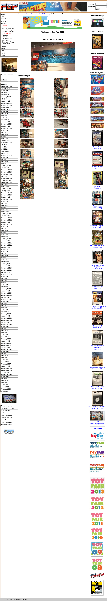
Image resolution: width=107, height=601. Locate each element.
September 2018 (6, 143)
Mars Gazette (5, 410)
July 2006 (4, 378)
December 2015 (6, 178)
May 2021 (4, 116)
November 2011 (6, 245)
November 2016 (6, 172)
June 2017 (4, 161)
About (3, 53)
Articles (3, 46)
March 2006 (5, 387)
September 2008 (6, 324)
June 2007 (4, 355)
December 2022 (6, 103)
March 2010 (5, 287)
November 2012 (6, 220)
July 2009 (4, 303)
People (4, 37)
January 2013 (5, 216)
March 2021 (5, 120)
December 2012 (6, 218)
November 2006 (6, 370)
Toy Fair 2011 (41, 14)
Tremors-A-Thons (8, 42)
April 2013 (4, 209)
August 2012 (5, 226)
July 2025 (4, 93)
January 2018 (5, 153)
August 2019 (5, 130)
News (3, 14)
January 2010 (5, 291)
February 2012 (6, 239)
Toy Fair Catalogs (8, 28)
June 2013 (4, 205)
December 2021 (6, 107)
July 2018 (4, 145)
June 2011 (4, 255)
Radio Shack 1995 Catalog (97, 207)
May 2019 (4, 136)
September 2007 (6, 349)
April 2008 (4, 335)
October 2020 (5, 126)
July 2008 (4, 328)
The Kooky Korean (7, 408)
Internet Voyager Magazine (97, 167)
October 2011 (5, 247)
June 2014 (4, 184)
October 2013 (5, 197)
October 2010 (5, 272)
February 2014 (6, 189)
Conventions (30, 14)
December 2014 (6, 182)
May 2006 (4, 383)
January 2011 (5, 266)
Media (3, 48)
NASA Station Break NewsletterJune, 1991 (97, 347)
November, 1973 (97, 328)
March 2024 (5, 95)
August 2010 (5, 276)
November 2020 (6, 124)
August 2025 (5, 90)
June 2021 (4, 113)
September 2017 (6, 155)
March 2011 (5, 262)
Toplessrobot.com (7, 417)
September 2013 (6, 199)
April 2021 (4, 118)
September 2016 (6, 174)
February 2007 (6, 364)
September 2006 (6, 374)
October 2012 (5, 222)
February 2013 (6, 214)
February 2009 (6, 314)
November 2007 (6, 345)
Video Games (5, 19)
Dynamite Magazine (97, 187)
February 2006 (6, 389)
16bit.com (4, 413)
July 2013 (4, 203)
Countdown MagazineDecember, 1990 (97, 368)
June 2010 (4, 280)
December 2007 (6, 343)
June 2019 (4, 134)
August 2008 (5, 326)
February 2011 (6, 264)
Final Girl (4, 420)
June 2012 (4, 230)
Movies (3, 21)
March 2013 (5, 212)
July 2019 (4, 132)
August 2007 (5, 351)
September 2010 (6, 274)
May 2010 (4, 282)
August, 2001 (97, 268)
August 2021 (5, 111)
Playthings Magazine (97, 226)
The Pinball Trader (97, 286)
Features (21, 14)
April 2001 (4, 391)
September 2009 (6, 299)
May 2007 (4, 358)
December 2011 (6, 243)
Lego (49, 14)
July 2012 (4, 228)
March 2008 (5, 337)
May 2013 (4, 207)
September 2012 (6, 224)
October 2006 (5, 372)
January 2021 (5, 122)
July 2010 (4, 278)
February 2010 (6, 289)
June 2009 (4, 305)
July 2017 (4, 159)
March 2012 (5, 237)
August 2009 (5, 301)
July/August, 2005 (97, 308)
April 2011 (4, 260)
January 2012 (5, 241)
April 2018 (4, 149)
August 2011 (5, 251)
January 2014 (5, 191)
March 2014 (5, 186)
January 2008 (5, 341)
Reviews (4, 23)
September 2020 (6, 128)
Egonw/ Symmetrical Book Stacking (97, 423)
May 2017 (4, 164)
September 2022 (6, 105)
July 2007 (4, 353)
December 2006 (6, 368)
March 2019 (5, 138)
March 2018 (5, 151)
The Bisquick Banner (97, 387)
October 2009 (5, 297)
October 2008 (5, 322)
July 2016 (4, 176)
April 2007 (4, 360)
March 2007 (5, 362)
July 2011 (4, 253)
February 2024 (6, 97)
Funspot (5, 35)
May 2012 (4, 232)
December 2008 (6, 318)
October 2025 (5, 88)
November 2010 (6, 270)
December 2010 (6, 268)
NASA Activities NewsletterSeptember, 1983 (97, 407)
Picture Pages (7, 38)
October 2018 (5, 141)
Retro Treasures (6, 424)
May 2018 (4, 147)
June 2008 (4, 330)
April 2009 (4, 310)
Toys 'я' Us (5, 40)
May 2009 (4, 307)
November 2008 (6, 320)
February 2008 (6, 339)
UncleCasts (6, 44)
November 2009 (6, 295)
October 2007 (5, 347)
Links (2, 51)
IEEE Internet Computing (97, 306)
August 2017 (5, 157)
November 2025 (6, 86)
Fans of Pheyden (7, 422)
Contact (3, 55)
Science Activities (97, 326)
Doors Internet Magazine (97, 147)
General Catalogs (8, 31)
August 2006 (5, 376)
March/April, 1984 (97, 388)
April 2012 (4, 234)
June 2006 (4, 381)
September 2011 (6, 249)
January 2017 (5, 168)
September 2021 (6, 109)
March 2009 (5, 312)
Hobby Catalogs (7, 30)
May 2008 (4, 333)
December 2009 (6, 293)
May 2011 (4, 257)
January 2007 (5, 366)
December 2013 (6, 193)
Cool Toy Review (6, 415)
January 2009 (5, 316)
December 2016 (6, 170)
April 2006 (4, 385)
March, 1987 (97, 227)
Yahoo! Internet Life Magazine (97, 266)
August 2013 (5, 201)
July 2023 (4, 99)
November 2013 (6, 195)
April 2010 (4, 285)
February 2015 (6, 180)
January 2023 (5, 101)
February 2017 (6, 166)
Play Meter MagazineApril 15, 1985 (97, 246)
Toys (2, 16)
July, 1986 (97, 288)
